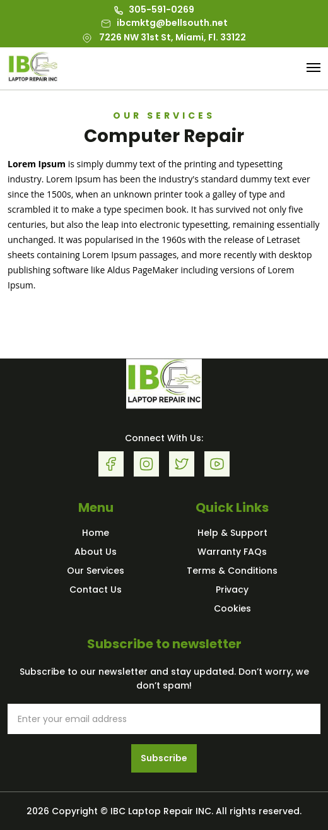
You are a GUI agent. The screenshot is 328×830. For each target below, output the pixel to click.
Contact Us (95, 589)
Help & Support (232, 532)
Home (95, 532)
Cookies (232, 608)
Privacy (232, 589)
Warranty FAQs (232, 551)
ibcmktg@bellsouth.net (164, 22)
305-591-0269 (154, 9)
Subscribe (164, 758)
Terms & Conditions (232, 570)
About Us (95, 551)
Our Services (95, 570)
